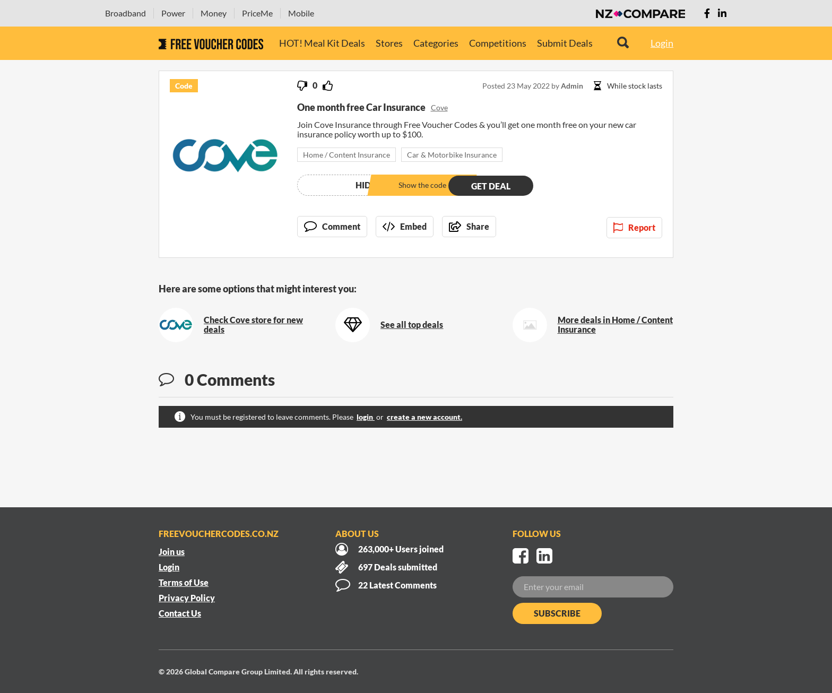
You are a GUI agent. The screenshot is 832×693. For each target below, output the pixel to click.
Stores (389, 43)
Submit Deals (565, 43)
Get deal (490, 185)
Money (214, 13)
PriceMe (257, 13)
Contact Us (180, 613)
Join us (172, 552)
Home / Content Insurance (346, 154)
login (366, 416)
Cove (439, 107)
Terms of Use (184, 582)
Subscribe (557, 613)
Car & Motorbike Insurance (452, 154)
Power (173, 13)
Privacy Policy (187, 598)
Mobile (301, 13)
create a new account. (424, 416)
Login (662, 43)
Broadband (125, 13)
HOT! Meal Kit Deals (322, 43)
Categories (435, 43)
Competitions (497, 43)
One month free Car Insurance (361, 107)
